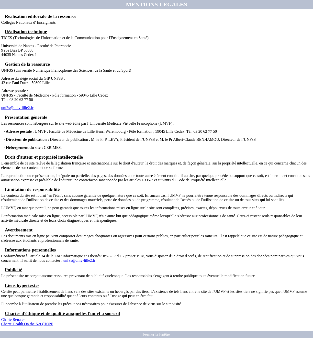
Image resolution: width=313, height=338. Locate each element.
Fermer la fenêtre (156, 334)
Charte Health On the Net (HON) (27, 324)
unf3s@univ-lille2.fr (17, 108)
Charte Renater (13, 319)
